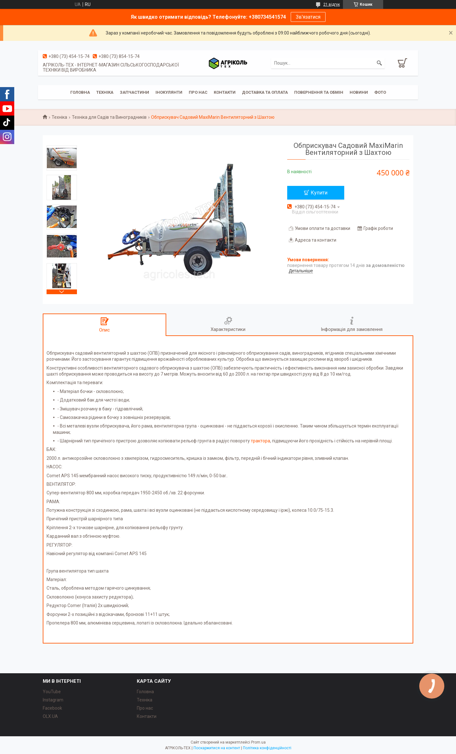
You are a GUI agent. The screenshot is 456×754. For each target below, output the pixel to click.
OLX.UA (50, 716)
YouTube (52, 691)
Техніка (104, 92)
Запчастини (134, 92)
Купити (319, 193)
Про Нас (198, 92)
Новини (359, 92)
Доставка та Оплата (265, 92)
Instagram (53, 699)
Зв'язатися (308, 17)
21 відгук (331, 4)
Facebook (52, 708)
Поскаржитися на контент (216, 748)
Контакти (225, 92)
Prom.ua (258, 742)
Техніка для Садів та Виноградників (109, 117)
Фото (380, 92)
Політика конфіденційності (267, 748)
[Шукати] (379, 63)
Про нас (145, 708)
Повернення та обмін (318, 92)
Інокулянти (168, 92)
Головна (80, 92)
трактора (260, 440)
